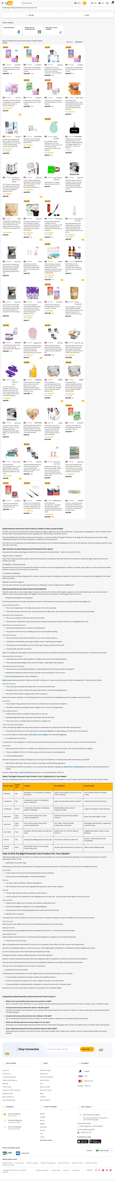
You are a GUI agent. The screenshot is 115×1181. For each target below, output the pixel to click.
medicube (38, 380)
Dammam (43, 1127)
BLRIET (60, 380)
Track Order (6, 1087)
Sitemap (5, 1084)
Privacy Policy (55, 1170)
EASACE (39, 500)
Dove (40, 261)
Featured (78, 42)
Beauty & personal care (10, 680)
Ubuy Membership (8, 1100)
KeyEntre (50, 731)
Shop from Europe (8, 1165)
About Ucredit (45, 1087)
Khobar (42, 1130)
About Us (5, 1070)
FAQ (41, 1084)
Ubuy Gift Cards (45, 1090)
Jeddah (42, 1117)
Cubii (19, 218)
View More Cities (46, 1140)
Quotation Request (9, 1077)
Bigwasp (63, 735)
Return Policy (44, 1080)
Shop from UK (19, 1163)
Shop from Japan (32, 1163)
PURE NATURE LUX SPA (79, 261)
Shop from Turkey (91, 1163)
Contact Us (6, 1074)
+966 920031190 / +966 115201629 (91, 1126)
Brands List (44, 1074)
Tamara (43, 1097)
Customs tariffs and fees (11, 1090)
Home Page (6, 8)
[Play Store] (95, 1142)
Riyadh (42, 1114)
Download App (45, 1070)
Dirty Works (38, 136)
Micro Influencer (8, 1097)
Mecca (42, 1120)
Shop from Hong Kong (48, 1163)
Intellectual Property (9, 1080)
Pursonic (80, 500)
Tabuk (42, 1137)
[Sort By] (29, 15)
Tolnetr (60, 261)
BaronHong (38, 423)
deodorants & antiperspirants (74, 767)
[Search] (84, 3)
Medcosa (18, 342)
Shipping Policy (7, 1093)
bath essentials (25, 772)
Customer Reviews (46, 1077)
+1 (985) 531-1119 (85, 1133)
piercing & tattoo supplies (38, 735)
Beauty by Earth (58, 500)
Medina (42, 1124)
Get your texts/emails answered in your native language (95, 1119)
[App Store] (83, 1142)
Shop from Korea (63, 1163)
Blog (41, 1093)
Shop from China (77, 1163)
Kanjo (59, 988)
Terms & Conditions (42, 1170)
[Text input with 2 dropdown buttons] (47, 3)
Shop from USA (7, 1163)
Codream (58, 697)
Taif (41, 1134)
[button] (93, 3)
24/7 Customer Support (91, 1115)
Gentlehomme (79, 136)
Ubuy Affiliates (45, 1100)
